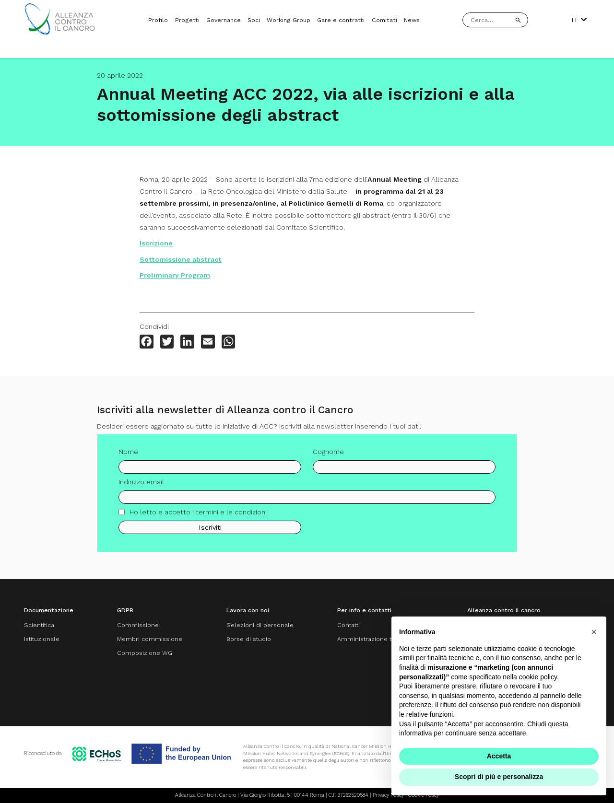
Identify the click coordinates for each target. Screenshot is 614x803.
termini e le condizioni (231, 515)
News (412, 19)
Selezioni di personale (260, 624)
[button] (594, 632)
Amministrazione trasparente (380, 638)
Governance (223, 19)
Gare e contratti (341, 19)
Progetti (187, 19)
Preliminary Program (175, 275)
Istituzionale (41, 638)
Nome (128, 455)
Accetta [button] (499, 756)
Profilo (158, 19)
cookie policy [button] (538, 677)
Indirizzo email (141, 485)
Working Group (288, 19)
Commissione (138, 624)
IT (579, 19)
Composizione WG (144, 652)
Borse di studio (248, 638)
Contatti (348, 624)
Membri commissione (149, 638)
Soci (254, 19)
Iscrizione (156, 243)
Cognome (328, 455)
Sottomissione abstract (181, 259)
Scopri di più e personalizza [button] (499, 776)
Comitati (384, 19)
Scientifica (39, 624)
